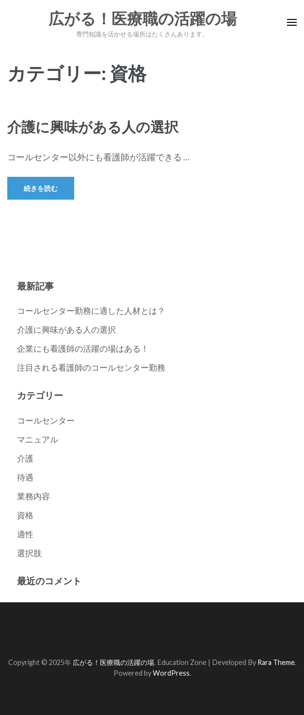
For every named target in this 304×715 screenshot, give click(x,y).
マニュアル (37, 439)
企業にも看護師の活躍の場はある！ (83, 348)
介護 (25, 458)
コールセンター (46, 420)
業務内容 (33, 496)
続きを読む (41, 188)
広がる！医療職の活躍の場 (142, 19)
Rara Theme (276, 662)
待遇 (25, 477)
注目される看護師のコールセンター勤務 (91, 367)
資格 (25, 515)
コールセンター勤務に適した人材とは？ (91, 311)
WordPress (171, 673)
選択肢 (29, 553)
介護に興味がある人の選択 (92, 126)
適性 (25, 534)
